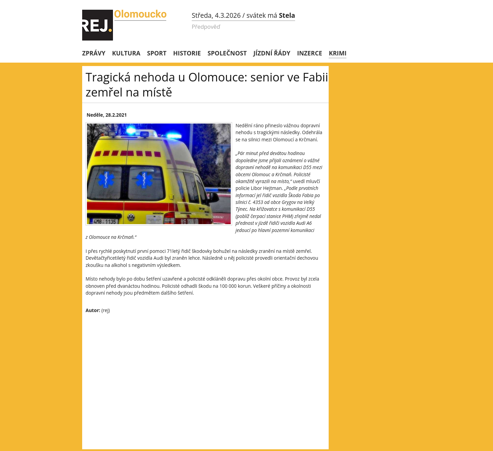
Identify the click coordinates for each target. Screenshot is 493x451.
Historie (187, 53)
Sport (156, 53)
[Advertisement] (205, 369)
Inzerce (309, 53)
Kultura (126, 53)
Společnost (226, 53)
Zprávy (93, 53)
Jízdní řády (271, 53)
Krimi (337, 53)
